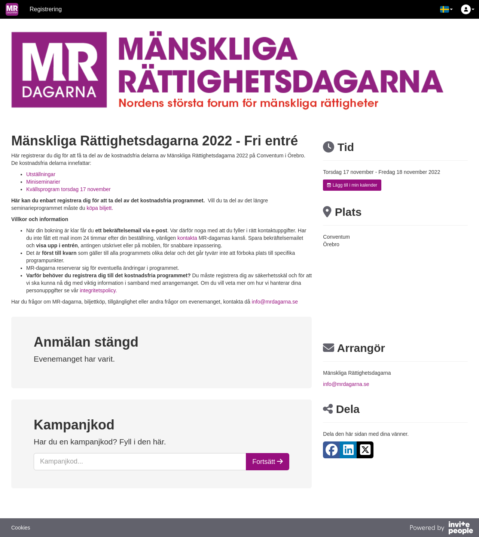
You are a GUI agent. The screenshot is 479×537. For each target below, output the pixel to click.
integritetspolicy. (98, 290)
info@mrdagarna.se (275, 302)
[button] (446, 9)
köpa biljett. (100, 208)
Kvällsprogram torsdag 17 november (68, 189)
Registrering (46, 9)
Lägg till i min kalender (352, 185)
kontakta (187, 238)
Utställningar (41, 174)
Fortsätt (267, 461)
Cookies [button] (20, 528)
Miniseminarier (44, 182)
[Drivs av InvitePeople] (441, 528)
